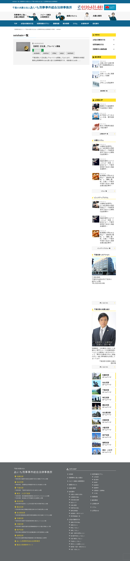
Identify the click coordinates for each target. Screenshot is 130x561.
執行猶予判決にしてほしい (78, 536)
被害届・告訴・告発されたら (78, 546)
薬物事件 (96, 488)
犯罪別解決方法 (98, 44)
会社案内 (96, 23)
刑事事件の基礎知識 (100, 49)
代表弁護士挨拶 (75, 500)
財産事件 (96, 485)
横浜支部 (20, 507)
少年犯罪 (96, 477)
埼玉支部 (20, 501)
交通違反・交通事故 (99, 490)
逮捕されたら (78, 16)
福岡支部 (20, 535)
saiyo (62, 53)
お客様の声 (85, 23)
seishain (70, 53)
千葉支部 (20, 488)
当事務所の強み (75, 497)
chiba (54, 53)
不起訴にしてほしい (76, 541)
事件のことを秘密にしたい (78, 544)
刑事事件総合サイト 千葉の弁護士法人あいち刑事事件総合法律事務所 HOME (34, 29)
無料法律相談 (74, 510)
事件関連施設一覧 (75, 516)
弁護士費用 (105, 16)
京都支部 (20, 518)
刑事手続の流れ (75, 508)
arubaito (37, 53)
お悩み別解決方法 (27, 23)
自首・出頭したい (75, 549)
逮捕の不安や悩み (75, 522)
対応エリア (74, 502)
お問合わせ (95, 510)
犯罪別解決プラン (43, 23)
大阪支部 (20, 524)
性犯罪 (95, 482)
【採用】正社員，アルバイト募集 (48, 46)
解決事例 (66, 23)
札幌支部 (20, 476)
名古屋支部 (21, 513)
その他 (95, 493)
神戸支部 (20, 530)
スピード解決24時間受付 (52, 16)
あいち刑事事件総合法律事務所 (42, 7)
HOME (71, 474)
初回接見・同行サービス (77, 513)
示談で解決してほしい (76, 538)
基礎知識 (56, 23)
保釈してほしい (75, 530)
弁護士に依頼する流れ (76, 494)
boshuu (46, 53)
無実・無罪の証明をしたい (78, 533)
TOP (15, 23)
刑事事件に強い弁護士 (76, 477)
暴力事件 (96, 479)
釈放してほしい (75, 527)
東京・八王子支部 (23, 493)
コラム (75, 23)
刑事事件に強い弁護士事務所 (26, 16)
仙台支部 (20, 482)
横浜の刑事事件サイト (25, 545)
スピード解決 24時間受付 (76, 481)
